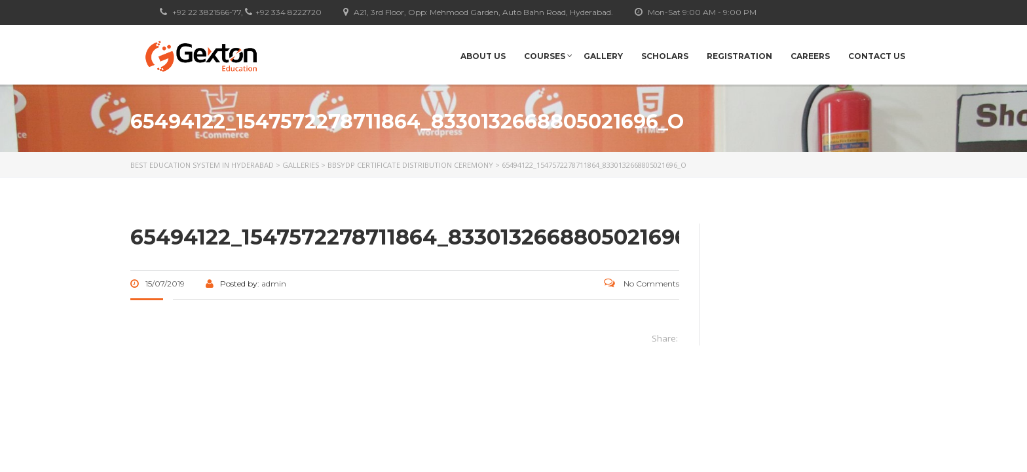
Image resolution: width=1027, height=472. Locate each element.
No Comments (641, 283)
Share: (665, 338)
